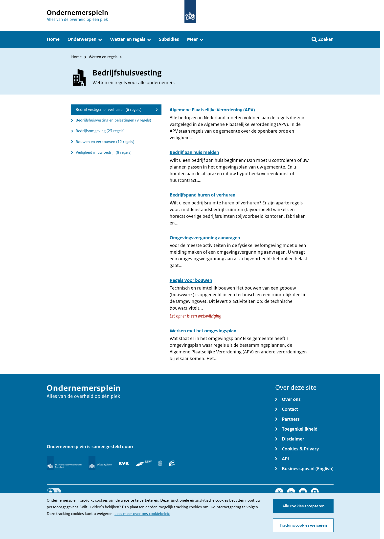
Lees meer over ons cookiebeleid (142, 513)
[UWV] (172, 463)
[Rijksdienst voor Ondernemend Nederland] (64, 463)
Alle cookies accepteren (303, 506)
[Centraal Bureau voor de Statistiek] (160, 463)
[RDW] (144, 463)
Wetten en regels (103, 57)
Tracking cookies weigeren (303, 525)
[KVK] (124, 463)
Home (76, 57)
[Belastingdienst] (100, 463)
